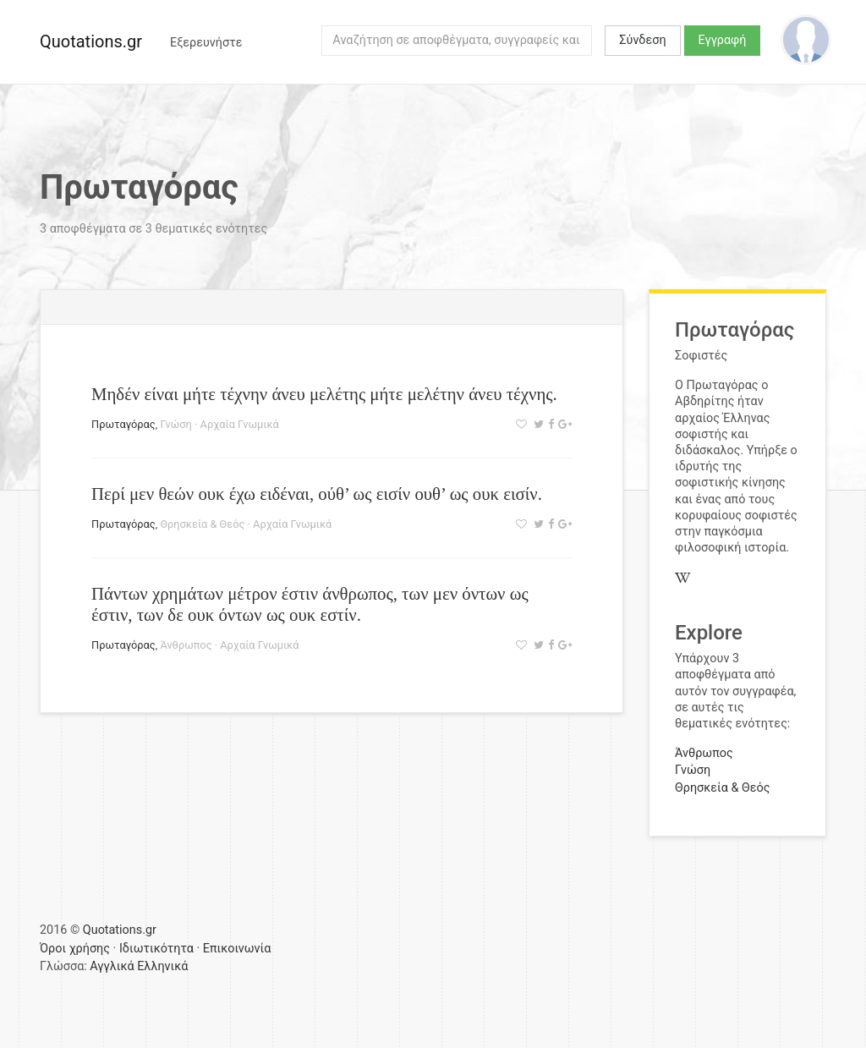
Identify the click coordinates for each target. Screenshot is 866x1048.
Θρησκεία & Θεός (202, 524)
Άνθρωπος (185, 645)
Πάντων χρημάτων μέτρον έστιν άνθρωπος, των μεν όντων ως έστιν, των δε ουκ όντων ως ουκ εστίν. (310, 604)
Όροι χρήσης (75, 948)
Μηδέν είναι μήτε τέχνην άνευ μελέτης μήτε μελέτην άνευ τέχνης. (324, 393)
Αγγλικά (112, 966)
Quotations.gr (91, 41)
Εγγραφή (723, 40)
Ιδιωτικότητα (156, 948)
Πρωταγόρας (123, 424)
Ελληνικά (162, 966)
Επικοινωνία (237, 948)
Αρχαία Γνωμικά (239, 424)
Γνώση (175, 424)
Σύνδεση (642, 40)
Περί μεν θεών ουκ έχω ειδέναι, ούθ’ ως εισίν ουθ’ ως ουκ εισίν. (316, 493)
